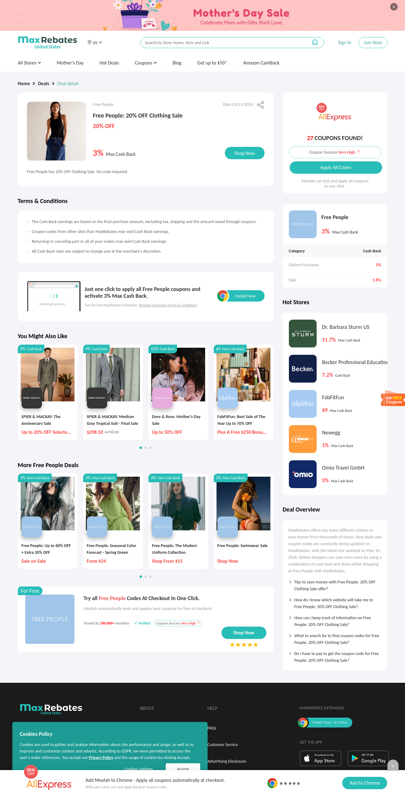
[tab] (335, 583)
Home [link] (24, 83)
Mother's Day (70, 63)
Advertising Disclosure (227, 761)
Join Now (373, 42)
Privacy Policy (101, 757)
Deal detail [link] (68, 83)
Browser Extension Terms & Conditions (168, 305)
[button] (95, 42)
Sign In (344, 42)
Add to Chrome (365, 783)
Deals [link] (43, 83)
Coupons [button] (146, 63)
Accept (183, 769)
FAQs (212, 728)
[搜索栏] (220, 42)
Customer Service (223, 744)
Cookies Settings (138, 769)
